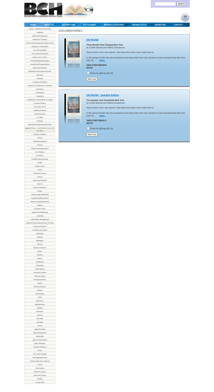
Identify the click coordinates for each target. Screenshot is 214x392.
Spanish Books (39, 329)
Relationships (40, 304)
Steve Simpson (39, 343)
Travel (40, 365)
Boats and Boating (40, 68)
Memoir (40, 244)
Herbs (40, 170)
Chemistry (40, 89)
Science (40, 315)
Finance (40, 145)
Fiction (39, 138)
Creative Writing (40, 103)
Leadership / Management (40, 219)
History (39, 177)
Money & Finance (40, 248)
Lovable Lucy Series (39, 230)
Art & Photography (40, 50)
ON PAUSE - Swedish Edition (102, 95)
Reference (40, 301)
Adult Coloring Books (40, 36)
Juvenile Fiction (40, 209)
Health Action (40, 166)
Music (40, 251)
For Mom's (40, 155)
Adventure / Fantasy (40, 39)
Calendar (40, 78)
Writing (40, 379)
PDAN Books (40, 269)
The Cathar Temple (40, 354)
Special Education (39, 333)
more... (102, 60)
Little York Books (40, 226)
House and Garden (40, 180)
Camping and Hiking (39, 82)
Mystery (40, 255)
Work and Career (40, 375)
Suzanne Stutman (39, 347)
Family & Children (39, 134)
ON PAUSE (92, 39)
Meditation (40, 240)
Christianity (40, 92)
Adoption (39, 32)
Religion (40, 308)
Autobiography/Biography (40, 61)
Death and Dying (40, 110)
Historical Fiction (40, 173)
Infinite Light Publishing (40, 194)
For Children (39, 152)
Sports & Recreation (40, 340)
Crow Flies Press (40, 107)
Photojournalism (40, 279)
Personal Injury (39, 276)
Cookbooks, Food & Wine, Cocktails (40, 100)
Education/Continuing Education (40, 124)
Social (40, 326)
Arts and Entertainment (39, 54)
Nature (39, 258)
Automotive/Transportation (39, 64)
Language (40, 216)
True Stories (39, 368)
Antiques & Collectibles (39, 46)
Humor (39, 191)
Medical (40, 237)
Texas (40, 350)
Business (39, 75)
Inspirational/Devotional (39, 198)
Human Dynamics (39, 187)
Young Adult (39, 382)
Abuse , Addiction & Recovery (40, 29)
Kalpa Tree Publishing (40, 212)
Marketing (40, 233)
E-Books (40, 121)
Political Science (40, 287)
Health (39, 163)
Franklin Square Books (40, 159)
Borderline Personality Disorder (39, 71)
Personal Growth (40, 272)
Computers (40, 96)
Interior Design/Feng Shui (40, 201)
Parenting (39, 265)
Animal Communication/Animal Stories (40, 43)
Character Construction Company (40, 85)
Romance (39, 311)
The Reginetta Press (40, 357)
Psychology (40, 294)
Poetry (39, 283)
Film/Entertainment (40, 141)
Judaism (40, 205)
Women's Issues (40, 372)
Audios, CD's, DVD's (40, 57)
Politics (40, 290)
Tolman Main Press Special (39, 361)
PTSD (40, 297)
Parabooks (40, 262)
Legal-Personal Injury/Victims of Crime (40, 223)
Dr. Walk (40, 117)
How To (40, 184)
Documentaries (39, 114)
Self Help (40, 318)
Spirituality (40, 336)
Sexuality (39, 322)
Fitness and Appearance (40, 148)
